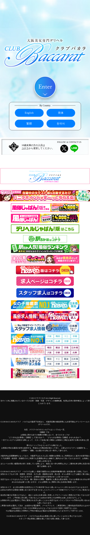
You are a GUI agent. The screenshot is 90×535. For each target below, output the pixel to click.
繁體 (29, 123)
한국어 (61, 123)
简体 (61, 112)
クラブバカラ (40, 398)
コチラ (25, 148)
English (29, 112)
